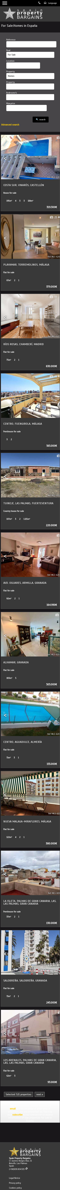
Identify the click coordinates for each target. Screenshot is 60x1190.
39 (53, 297)
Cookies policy (15, 1188)
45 (53, 376)
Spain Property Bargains (20, 1158)
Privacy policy (15, 1183)
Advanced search (10, 124)
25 (53, 217)
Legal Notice (14, 1178)
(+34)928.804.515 (18, 1169)
